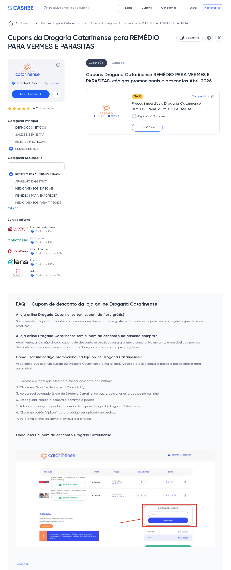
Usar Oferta (147, 127)
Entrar (193, 7)
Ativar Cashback (31, 94)
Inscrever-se (212, 7)
